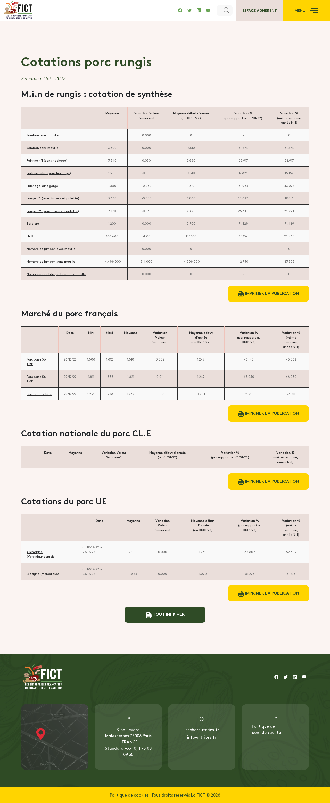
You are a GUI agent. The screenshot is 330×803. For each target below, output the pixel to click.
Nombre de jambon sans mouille (51, 261)
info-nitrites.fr (201, 737)
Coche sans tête (39, 394)
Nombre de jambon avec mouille (51, 249)
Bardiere (33, 223)
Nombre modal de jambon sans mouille (56, 274)
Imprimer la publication (268, 293)
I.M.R (30, 236)
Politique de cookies (129, 795)
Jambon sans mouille (42, 148)
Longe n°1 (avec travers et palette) (53, 198)
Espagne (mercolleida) (44, 574)
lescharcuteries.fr (201, 729)
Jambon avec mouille (43, 135)
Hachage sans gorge (42, 185)
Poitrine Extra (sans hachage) (49, 173)
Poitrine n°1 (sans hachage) (47, 160)
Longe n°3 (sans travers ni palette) (53, 211)
